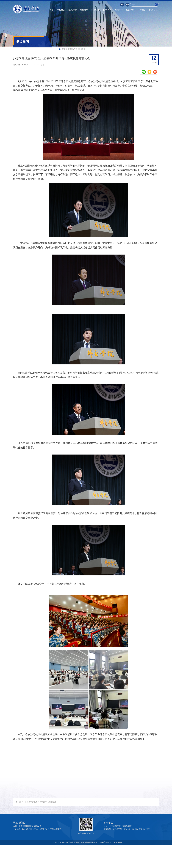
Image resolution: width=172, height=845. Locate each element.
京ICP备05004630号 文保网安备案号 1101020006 (101, 842)
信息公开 (153, 10)
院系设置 (72, 10)
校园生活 (130, 10)
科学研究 (95, 10)
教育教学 (84, 10)
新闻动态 (72, 49)
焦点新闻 (81, 49)
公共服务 (142, 10)
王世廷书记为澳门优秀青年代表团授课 (40, 802)
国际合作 (119, 10)
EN (127, 5)
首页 (52, 10)
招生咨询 (107, 10)
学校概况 (61, 10)
